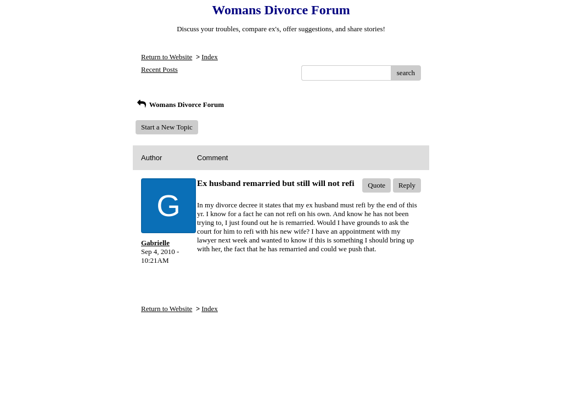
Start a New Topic (167, 127)
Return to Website (166, 57)
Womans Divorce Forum (180, 104)
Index (209, 57)
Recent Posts (159, 69)
